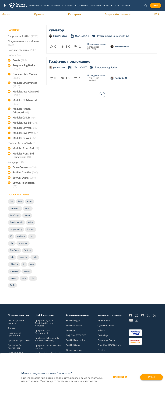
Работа (14, 55)
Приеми (151, 377)
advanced (14, 271)
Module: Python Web (21, 143)
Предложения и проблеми (23, 43)
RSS (156, 14)
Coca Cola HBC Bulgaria (109, 345)
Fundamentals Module (25, 76)
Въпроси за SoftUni (23, 36)
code (35, 257)
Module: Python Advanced (22, 111)
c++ (32, 236)
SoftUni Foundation (24, 185)
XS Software (104, 321)
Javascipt (23, 257)
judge (30, 222)
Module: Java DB (25, 123)
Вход (155, 5)
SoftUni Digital (24, 178)
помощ (13, 278)
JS (11, 236)
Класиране (74, 14)
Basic (12, 285)
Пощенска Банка (106, 340)
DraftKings (103, 335)
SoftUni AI (71, 330)
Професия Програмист (19, 340)
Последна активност (97, 44)
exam (29, 202)
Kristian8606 (121, 78)
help (12, 257)
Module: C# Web (25, 128)
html (33, 278)
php (11, 243)
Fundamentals (16, 222)
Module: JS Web (24, 138)
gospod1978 (59, 68)
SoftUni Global (73, 345)
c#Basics (14, 264)
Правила (39, 14)
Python (30, 229)
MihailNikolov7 (60, 36)
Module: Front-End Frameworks (23, 155)
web (24, 278)
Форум (6, 14)
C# (11, 202)
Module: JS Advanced (25, 102)
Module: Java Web (25, 133)
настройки (119, 377)
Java (20, 202)
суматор (56, 30)
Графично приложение (69, 62)
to (24, 264)
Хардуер (16, 162)
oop (32, 264)
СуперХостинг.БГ (106, 326)
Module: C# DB (24, 117)
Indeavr (101, 330)
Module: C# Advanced (25, 85)
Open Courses (24, 167)
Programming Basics (24, 67)
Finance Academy (74, 350)
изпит (27, 208)
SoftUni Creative (25, 172)
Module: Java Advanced (26, 93)
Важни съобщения (22, 50)
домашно (23, 243)
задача (27, 271)
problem (21, 236)
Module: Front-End (26, 148)
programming (16, 229)
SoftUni (27, 250)
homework (15, 208)
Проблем (14, 250)
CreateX (101, 350)
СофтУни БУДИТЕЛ (76, 335)
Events (20, 60)
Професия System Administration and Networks (44, 323)
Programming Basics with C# (113, 36)
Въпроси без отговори (117, 14)
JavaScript (14, 215)
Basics (27, 215)
